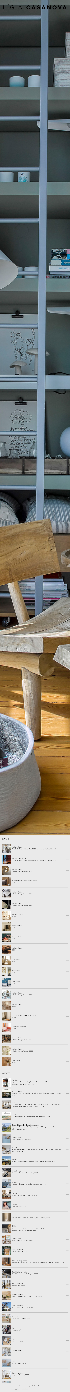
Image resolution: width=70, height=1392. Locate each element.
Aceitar (25, 1389)
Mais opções (15, 1389)
